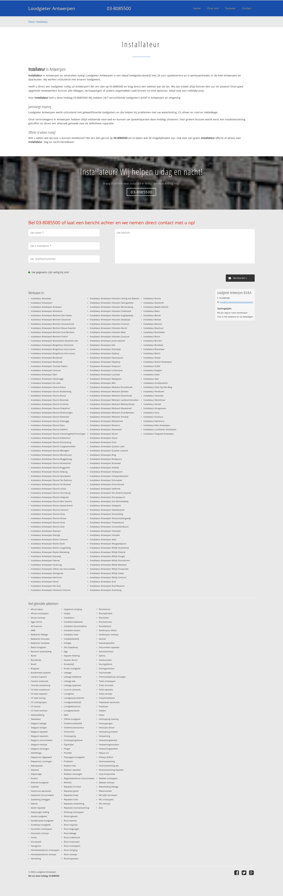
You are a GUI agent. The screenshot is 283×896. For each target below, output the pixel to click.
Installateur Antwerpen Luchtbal (105, 374)
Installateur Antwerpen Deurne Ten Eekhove (51, 480)
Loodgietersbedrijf (72, 702)
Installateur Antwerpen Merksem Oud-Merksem (112, 412)
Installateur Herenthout (154, 400)
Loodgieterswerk (71, 710)
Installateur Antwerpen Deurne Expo (48, 425)
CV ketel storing (38, 698)
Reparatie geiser (71, 791)
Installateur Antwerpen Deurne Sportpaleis (51, 476)
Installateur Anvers (152, 298)
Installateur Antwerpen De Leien (46, 383)
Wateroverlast (105, 791)
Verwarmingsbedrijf (108, 740)
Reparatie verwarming (74, 803)
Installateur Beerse (152, 315)
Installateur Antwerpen (41, 302)
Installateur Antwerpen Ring (103, 455)
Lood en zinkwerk (72, 689)
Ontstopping (70, 736)
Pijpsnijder (69, 744)
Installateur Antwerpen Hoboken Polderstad (110, 311)
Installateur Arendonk (153, 302)
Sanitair (102, 638)
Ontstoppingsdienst (73, 740)
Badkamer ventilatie (40, 643)
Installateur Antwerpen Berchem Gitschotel (51, 319)
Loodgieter (69, 693)
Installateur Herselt (152, 404)
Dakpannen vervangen (41, 761)
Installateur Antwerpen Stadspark (105, 505)
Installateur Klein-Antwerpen (156, 425)
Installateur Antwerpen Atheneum (46, 311)
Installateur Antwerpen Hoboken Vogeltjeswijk (111, 315)
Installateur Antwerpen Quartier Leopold (109, 450)
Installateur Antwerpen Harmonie (46, 577)
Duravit (34, 778)
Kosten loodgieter (72, 668)
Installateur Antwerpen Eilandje (45, 535)
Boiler (33, 655)
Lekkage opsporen (72, 685)
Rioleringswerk (71, 816)
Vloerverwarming (107, 761)
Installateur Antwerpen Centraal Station (49, 366)
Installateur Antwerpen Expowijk (46, 556)
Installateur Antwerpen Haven (45, 581)
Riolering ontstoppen (74, 812)
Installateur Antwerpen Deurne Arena (48, 387)
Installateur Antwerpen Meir (103, 383)
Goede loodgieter (39, 816)
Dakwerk (35, 769)
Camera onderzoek (39, 681)
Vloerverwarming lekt (109, 765)
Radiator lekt (70, 765)
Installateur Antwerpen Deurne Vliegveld (50, 497)
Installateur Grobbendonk (155, 383)
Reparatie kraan (71, 795)
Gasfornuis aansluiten (41, 791)
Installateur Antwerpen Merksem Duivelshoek (111, 387)
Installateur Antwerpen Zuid (103, 581)
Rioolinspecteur (71, 858)
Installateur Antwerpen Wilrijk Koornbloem (110, 560)
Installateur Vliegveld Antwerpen (158, 433)
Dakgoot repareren (39, 736)
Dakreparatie (37, 765)
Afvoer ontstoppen (40, 613)
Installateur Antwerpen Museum (105, 425)
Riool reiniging (70, 850)
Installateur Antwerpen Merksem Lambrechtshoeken (114, 400)
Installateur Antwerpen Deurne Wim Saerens (51, 501)
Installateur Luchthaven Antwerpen (159, 429)
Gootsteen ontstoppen (41, 829)
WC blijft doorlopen (108, 795)
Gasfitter (35, 786)
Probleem (68, 761)
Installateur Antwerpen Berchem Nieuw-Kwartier (53, 328)
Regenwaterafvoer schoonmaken (79, 778)
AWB (33, 630)
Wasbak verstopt (106, 782)
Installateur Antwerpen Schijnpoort (106, 471)
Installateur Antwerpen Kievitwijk (105, 349)
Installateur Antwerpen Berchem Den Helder (51, 315)
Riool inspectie (71, 824)
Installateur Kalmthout (153, 421)
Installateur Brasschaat (153, 349)
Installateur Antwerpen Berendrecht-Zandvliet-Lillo (54, 340)
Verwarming (104, 736)
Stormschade (105, 672)
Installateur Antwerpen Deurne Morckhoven (51, 455)
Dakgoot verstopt (39, 744)
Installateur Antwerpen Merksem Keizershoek (111, 395)
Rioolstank (104, 617)
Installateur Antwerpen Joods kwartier (107, 340)
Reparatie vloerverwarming (76, 807)
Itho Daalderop (71, 647)
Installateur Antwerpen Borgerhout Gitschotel (52, 345)
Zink (101, 807)
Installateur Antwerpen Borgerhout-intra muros (53, 353)
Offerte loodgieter (72, 719)
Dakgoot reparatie (39, 731)
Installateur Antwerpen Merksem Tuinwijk (109, 416)
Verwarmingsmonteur (109, 744)
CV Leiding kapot (39, 702)
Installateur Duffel (151, 366)
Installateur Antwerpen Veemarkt (105, 531)
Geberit (34, 803)
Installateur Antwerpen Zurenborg (105, 590)
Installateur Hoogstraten (154, 408)
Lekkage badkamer (72, 676)
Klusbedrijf (69, 664)
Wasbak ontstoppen (108, 778)
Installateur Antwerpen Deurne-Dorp (48, 514)
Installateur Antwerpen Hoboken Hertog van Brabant (114, 298)
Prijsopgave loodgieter (74, 757)
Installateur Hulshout (153, 416)
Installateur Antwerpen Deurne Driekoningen (52, 412)
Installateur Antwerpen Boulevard (46, 357)
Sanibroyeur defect (108, 630)
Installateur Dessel (151, 357)
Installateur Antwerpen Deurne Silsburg (49, 471)
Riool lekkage (70, 833)
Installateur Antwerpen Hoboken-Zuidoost (109, 336)
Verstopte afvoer (106, 727)
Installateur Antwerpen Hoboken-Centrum (109, 324)
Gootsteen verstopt (40, 833)
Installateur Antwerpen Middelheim (106, 421)
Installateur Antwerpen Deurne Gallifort (49, 429)
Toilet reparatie (106, 689)
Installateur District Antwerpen (157, 361)
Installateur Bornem (152, 340)
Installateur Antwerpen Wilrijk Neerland (108, 564)
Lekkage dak (69, 681)
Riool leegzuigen (71, 829)
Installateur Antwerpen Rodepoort (106, 459)
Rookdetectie (105, 626)
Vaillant (102, 710)
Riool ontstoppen (72, 846)
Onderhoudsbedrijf (73, 723)
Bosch (33, 664)
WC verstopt (104, 803)
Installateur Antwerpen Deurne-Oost (48, 522)
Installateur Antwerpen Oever (103, 438)
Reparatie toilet (71, 799)
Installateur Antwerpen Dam (44, 374)
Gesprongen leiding (40, 812)
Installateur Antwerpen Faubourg (46, 564)
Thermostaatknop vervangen (112, 676)
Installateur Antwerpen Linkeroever (106, 370)
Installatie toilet (71, 634)
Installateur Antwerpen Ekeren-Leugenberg (51, 547)
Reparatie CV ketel (72, 786)
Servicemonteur (106, 651)
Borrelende (36, 660)
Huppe (67, 613)
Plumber (68, 752)
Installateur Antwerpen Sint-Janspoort (107, 497)
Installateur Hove (151, 412)
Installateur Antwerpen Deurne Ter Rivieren (51, 484)
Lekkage (67, 672)
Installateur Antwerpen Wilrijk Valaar (107, 573)
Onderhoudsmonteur (74, 727)
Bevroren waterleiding (41, 651)
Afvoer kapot (37, 609)
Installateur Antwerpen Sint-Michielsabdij (109, 501)
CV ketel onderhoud (40, 689)
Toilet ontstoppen (107, 681)
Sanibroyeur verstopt (109, 634)
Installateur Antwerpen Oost (103, 442)
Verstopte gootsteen (108, 731)
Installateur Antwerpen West (103, 539)
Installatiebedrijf (71, 638)
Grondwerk (36, 841)
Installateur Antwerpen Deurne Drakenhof (50, 408)
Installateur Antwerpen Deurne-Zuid (47, 526)
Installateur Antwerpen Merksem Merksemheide (112, 404)
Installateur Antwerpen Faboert (45, 560)
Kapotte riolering (72, 655)
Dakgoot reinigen (39, 727)
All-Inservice (36, 626)
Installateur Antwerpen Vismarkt (105, 535)
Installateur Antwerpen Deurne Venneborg (50, 492)
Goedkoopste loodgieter (42, 820)
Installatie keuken (72, 630)
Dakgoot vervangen (40, 748)
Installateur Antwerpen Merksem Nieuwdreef (111, 408)
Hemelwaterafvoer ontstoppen (45, 850)
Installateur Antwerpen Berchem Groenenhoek (52, 324)
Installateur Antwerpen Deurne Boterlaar (50, 400)
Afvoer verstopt (38, 617)
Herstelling (36, 858)
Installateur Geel (151, 378)
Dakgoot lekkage (38, 723)
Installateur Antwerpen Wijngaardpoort (108, 543)
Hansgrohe (36, 846)
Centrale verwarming (40, 685)
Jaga (66, 651)
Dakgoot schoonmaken (42, 740)
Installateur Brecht (151, 353)
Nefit (66, 715)
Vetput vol (104, 752)
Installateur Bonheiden (154, 332)
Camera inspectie (39, 676)
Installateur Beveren (152, 324)
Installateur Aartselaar (41, 298)
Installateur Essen (151, 374)
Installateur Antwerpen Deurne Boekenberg (51, 391)
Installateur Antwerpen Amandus (46, 307)
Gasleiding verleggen (40, 799)
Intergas (67, 643)
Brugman (35, 668)
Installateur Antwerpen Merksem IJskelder (109, 391)
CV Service (35, 706)
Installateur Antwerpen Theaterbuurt (107, 522)
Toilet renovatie (106, 685)
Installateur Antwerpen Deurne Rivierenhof (51, 463)
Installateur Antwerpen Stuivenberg (106, 514)
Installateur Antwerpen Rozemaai (105, 463)
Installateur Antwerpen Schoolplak (106, 480)
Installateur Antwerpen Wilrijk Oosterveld (109, 569)
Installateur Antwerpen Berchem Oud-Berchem (52, 332)
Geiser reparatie (38, 807)
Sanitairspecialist (106, 643)
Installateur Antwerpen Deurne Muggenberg (51, 459)
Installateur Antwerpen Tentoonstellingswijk (110, 518)
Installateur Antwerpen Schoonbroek (107, 484)
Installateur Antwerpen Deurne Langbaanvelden (53, 446)
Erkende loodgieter (40, 782)
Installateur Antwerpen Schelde (104, 467)
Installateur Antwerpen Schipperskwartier (109, 476)
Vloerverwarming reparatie (111, 769)
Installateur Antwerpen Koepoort (105, 366)
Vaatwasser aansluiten (109, 702)
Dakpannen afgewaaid (41, 757)
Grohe (34, 837)
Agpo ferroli (36, 621)
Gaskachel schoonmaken (42, 795)
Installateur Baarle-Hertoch (155, 307)
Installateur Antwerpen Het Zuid (46, 586)
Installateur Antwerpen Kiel (102, 345)
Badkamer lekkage (39, 634)
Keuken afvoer (70, 660)
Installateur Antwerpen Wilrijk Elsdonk (107, 552)
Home (31, 21)
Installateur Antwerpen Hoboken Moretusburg (111, 307)
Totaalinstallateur (107, 698)
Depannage (36, 774)
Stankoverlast (105, 660)
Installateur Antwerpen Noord (104, 433)
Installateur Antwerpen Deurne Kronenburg (51, 442)
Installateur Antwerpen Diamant (46, 531)
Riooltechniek (105, 621)
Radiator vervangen (73, 774)
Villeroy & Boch (106, 757)
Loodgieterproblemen (74, 698)
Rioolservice (104, 609)
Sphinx (102, 655)
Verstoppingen (106, 723)
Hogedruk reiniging (73, 609)
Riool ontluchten (72, 841)
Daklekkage (36, 752)
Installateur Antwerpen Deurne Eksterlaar (50, 416)
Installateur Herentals (153, 395)
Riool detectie (70, 820)
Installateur (42, 21)
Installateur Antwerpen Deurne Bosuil (48, 395)
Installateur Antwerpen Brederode (46, 361)
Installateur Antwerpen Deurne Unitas (48, 488)
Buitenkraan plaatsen (41, 672)
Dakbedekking (37, 715)
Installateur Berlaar (152, 319)
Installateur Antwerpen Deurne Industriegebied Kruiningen (58, 433)
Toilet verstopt (105, 693)
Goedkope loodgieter (41, 824)
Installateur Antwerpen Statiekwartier (107, 509)
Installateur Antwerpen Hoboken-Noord (108, 328)
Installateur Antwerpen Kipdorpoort (106, 357)
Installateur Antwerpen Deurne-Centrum (49, 509)
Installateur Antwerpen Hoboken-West (108, 332)
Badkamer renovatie (40, 638)
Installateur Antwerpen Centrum (46, 370)
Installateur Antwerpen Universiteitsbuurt (109, 526)
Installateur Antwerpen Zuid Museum (107, 586)
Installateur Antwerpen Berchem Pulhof (49, 336)
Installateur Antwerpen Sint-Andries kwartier (110, 492)
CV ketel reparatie (39, 693)
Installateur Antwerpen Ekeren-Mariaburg (50, 552)
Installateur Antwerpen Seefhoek (105, 488)
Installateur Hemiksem (153, 391)
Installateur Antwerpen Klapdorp (105, 361)
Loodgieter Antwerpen (51, 8)
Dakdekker (36, 719)
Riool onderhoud (72, 837)
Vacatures (103, 706)
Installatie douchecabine (75, 626)
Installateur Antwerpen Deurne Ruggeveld (50, 467)
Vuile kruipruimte (107, 774)
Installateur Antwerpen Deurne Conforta (49, 404)
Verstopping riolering (109, 719)
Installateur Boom (151, 336)
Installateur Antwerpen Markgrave (105, 378)
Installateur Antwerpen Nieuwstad (106, 429)
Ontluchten (69, 731)
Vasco (101, 715)
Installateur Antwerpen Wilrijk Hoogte (107, 556)
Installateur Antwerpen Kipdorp (104, 353)
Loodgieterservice (72, 706)
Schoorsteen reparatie (109, 647)
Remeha (67, 782)
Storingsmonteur (107, 668)
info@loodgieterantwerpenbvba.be (236, 302)
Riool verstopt (70, 854)
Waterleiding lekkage (108, 786)
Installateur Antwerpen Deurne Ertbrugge (50, 421)
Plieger (67, 748)
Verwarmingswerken (108, 748)
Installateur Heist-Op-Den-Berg (157, 387)
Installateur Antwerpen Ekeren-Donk (48, 543)
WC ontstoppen (106, 799)
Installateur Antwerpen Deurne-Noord (48, 518)
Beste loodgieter (38, 647)
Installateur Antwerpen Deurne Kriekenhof (50, 438)
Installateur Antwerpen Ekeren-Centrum (49, 539)
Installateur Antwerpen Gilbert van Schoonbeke (53, 569)
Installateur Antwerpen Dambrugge (47, 378)
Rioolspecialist (105, 613)
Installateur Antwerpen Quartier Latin (107, 446)
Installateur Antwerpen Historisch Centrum (51, 590)
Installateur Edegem (152, 370)
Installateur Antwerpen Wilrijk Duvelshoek (109, 547)
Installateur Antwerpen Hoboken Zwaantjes (110, 319)
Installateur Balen (151, 311)
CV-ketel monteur (39, 710)
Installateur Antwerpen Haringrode (47, 573)
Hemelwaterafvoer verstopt (43, 854)
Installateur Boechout (153, 328)
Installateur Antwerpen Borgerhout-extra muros (53, 349)
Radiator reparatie (72, 769)
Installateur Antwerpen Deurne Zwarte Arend (52, 505)
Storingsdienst (105, 664)
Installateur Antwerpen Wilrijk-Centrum (108, 577)
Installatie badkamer (73, 621)
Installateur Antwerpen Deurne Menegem (50, 450)
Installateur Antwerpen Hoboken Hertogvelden (112, 302)
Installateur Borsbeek (153, 345)
